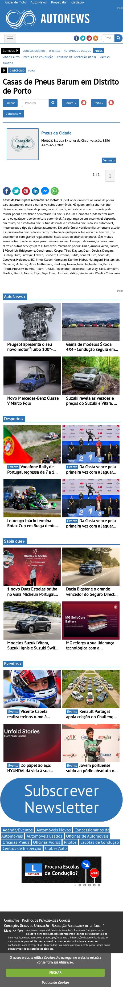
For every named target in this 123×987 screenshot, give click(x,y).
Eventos (13, 663)
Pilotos (70, 842)
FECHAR (55, 972)
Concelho (13, 114)
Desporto (14, 418)
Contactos (11, 920)
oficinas (54, 50)
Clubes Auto (56, 848)
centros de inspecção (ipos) (76, 56)
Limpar (10, 103)
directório (17, 70)
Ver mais (109, 160)
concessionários (34, 50)
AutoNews (15, 296)
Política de (55, 982)
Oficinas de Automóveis (87, 836)
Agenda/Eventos (18, 830)
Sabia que (14, 541)
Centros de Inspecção (22, 848)
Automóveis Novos (53, 830)
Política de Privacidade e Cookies (46, 920)
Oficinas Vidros (46, 842)
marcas (104, 56)
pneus (98, 50)
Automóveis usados (44, 836)
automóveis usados (77, 50)
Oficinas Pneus (16, 842)
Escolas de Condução (99, 842)
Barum (70, 103)
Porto (99, 103)
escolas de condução (38, 56)
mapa (31, 70)
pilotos (8, 63)
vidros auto (11, 56)
